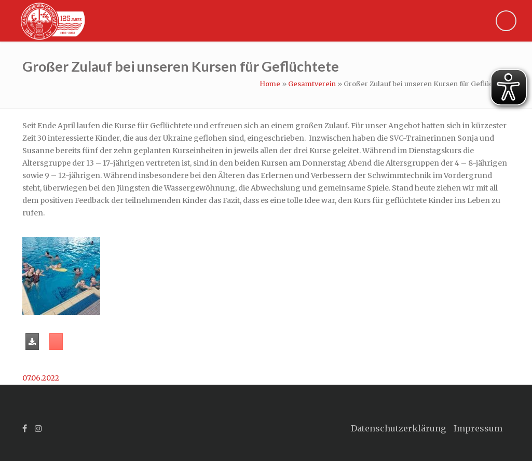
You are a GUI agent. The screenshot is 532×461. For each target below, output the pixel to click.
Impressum (478, 428)
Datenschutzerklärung (398, 428)
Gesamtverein (312, 83)
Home (270, 83)
